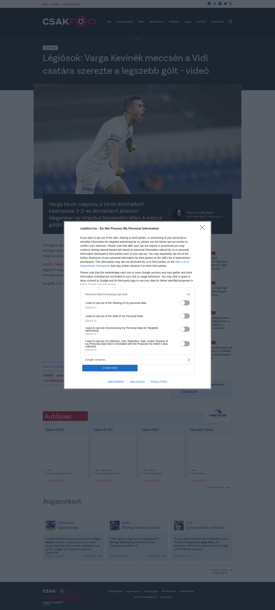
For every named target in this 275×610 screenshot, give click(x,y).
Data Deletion (116, 381)
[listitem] (137, 294)
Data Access (137, 381)
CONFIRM (110, 368)
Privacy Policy (159, 381)
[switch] (185, 302)
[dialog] (137, 305)
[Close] (203, 228)
